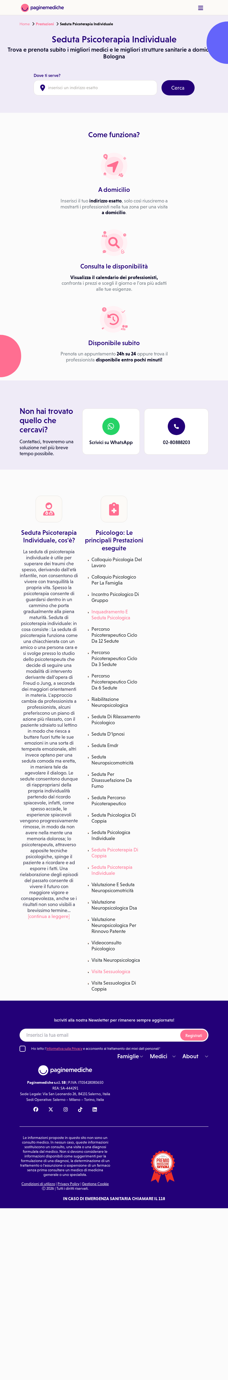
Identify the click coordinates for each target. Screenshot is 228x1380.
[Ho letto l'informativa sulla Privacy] (23, 1049)
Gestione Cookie (95, 1184)
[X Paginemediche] (50, 1110)
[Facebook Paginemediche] (35, 1110)
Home (25, 24)
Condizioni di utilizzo (38, 1184)
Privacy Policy (69, 1184)
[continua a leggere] (49, 916)
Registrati (193, 1035)
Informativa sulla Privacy (64, 1049)
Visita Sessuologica (110, 971)
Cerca (178, 88)
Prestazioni (45, 24)
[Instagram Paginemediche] (66, 1110)
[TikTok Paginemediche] (80, 1110)
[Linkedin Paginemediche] (95, 1110)
